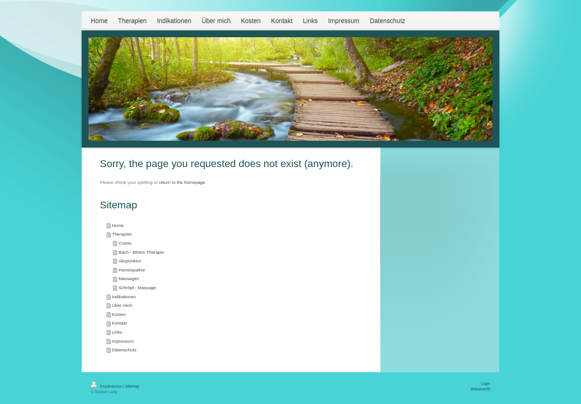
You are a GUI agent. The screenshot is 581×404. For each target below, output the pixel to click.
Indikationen (124, 296)
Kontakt (119, 322)
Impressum (122, 341)
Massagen (128, 278)
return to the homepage (182, 182)
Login (486, 383)
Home (117, 225)
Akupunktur (129, 260)
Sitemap (132, 386)
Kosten (119, 314)
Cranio (125, 243)
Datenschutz (124, 349)
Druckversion (107, 386)
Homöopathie (131, 269)
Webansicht (480, 389)
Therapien (122, 234)
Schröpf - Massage (137, 287)
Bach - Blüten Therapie (141, 252)
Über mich (122, 305)
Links (117, 332)
